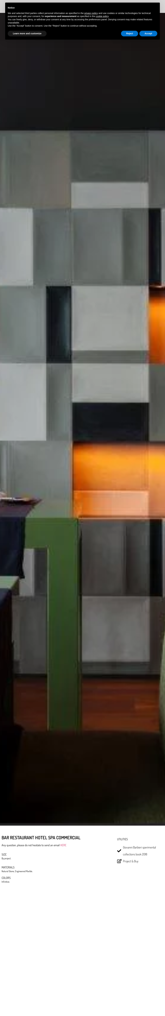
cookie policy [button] (102, 16)
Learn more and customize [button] (27, 33)
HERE (63, 845)
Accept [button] (148, 33)
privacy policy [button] (91, 13)
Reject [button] (129, 33)
